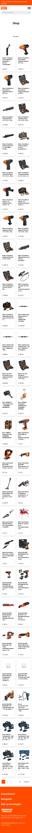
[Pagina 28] (20, 782)
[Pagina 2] (7, 782)
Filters (16, 36)
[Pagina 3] (11, 782)
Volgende (26, 782)
